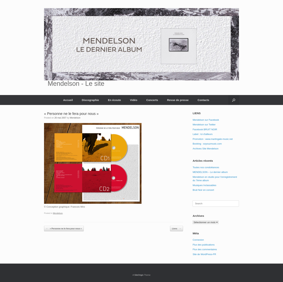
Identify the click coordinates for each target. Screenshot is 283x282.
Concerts (152, 100)
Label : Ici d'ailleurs (202, 134)
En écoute (114, 100)
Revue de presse (178, 100)
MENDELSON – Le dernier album (210, 172)
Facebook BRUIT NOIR (205, 129)
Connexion (198, 239)
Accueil (68, 100)
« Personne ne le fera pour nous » (64, 228)
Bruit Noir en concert (203, 190)
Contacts (203, 100)
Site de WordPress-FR (204, 254)
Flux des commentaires (205, 249)
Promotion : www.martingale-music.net (213, 139)
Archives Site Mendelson (205, 148)
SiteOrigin (138, 275)
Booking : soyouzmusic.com (207, 143)
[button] (233, 100)
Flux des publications (203, 244)
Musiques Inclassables (204, 185)
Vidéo (133, 100)
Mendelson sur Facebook (206, 120)
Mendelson (75, 118)
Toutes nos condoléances (206, 167)
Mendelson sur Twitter (204, 124)
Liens (176, 228)
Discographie (90, 100)
